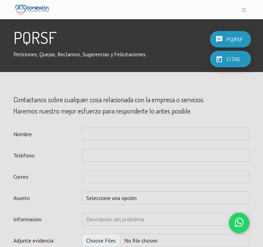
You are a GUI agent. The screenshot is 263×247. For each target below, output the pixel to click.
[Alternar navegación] (244, 9)
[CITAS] (230, 59)
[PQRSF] (230, 39)
